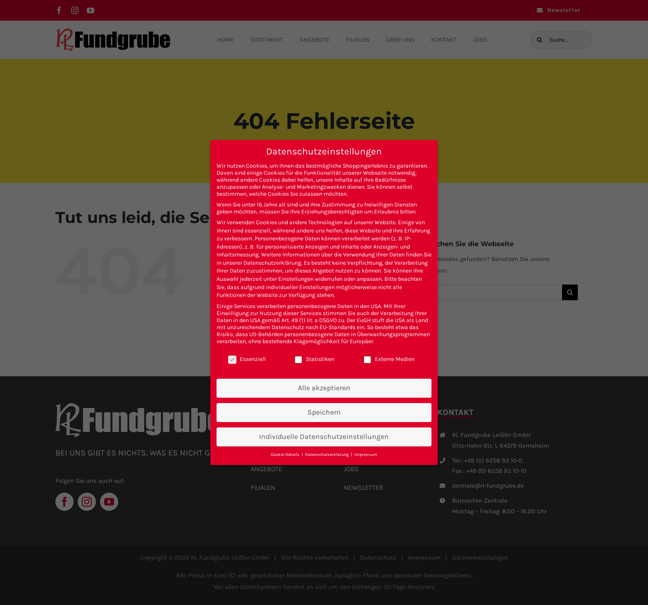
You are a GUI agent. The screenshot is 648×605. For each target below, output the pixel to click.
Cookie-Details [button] (286, 454)
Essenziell (247, 359)
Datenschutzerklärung (272, 262)
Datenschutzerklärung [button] (327, 454)
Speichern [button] (324, 412)
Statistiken (314, 359)
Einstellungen (296, 278)
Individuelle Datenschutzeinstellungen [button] (324, 436)
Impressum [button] (365, 454)
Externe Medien (389, 359)
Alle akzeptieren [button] (324, 388)
